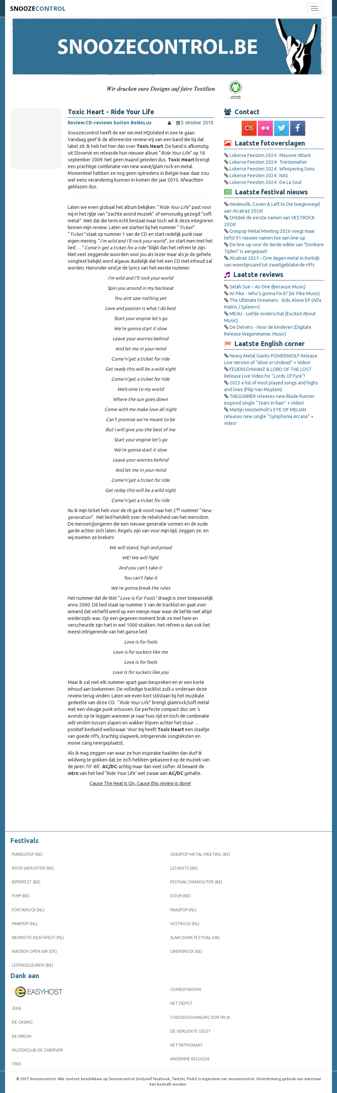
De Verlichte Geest (190, 1031)
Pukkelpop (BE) (27, 854)
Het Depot (181, 1003)
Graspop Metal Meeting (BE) (200, 854)
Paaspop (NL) (183, 910)
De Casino (22, 1022)
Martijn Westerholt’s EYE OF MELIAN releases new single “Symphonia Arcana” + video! (268, 416)
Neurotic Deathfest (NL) (38, 937)
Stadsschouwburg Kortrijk (200, 1017)
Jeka (16, 1008)
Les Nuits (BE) (184, 868)
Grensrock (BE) (186, 951)
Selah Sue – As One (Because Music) (267, 286)
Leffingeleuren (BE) (32, 965)
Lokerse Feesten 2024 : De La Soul (265, 182)
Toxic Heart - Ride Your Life (111, 112)
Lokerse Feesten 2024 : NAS (258, 175)
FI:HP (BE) (21, 896)
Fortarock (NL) (28, 910)
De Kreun (21, 1036)
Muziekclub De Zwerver (37, 1050)
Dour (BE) (180, 896)
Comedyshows (185, 989)
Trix (16, 1064)
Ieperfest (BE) (26, 882)
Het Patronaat (186, 1045)
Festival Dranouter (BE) (196, 882)
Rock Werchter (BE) (33, 868)
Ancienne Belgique (190, 1059)
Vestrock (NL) (185, 924)
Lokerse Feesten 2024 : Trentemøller (268, 162)
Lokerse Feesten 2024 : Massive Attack (270, 155)
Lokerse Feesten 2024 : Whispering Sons (272, 168)
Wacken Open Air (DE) (34, 951)
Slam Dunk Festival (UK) (195, 937)
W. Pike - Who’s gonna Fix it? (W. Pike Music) (274, 293)
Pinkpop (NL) (24, 924)
